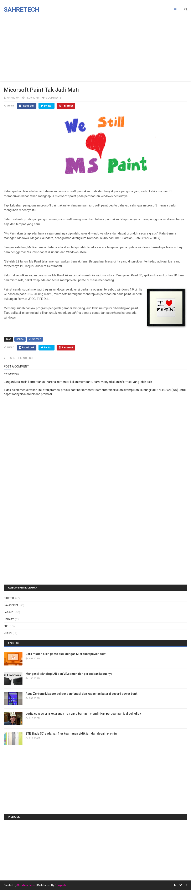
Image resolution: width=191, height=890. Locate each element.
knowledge (35, 339)
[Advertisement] (95, 48)
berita (20, 339)
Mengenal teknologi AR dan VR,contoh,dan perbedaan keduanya (69, 673)
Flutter (9, 598)
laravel (9, 612)
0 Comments (53, 97)
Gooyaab (60, 885)
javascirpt (11, 605)
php (6, 626)
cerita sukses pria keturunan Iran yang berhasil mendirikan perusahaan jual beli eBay (83, 713)
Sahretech (21, 9)
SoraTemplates (26, 885)
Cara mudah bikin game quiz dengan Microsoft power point (66, 654)
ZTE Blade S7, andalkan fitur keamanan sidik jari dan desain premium (72, 733)
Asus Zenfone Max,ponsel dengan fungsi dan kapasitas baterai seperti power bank (81, 693)
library (9, 619)
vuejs (7, 633)
